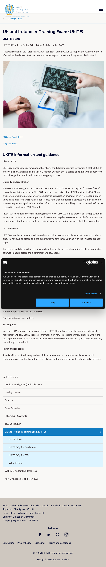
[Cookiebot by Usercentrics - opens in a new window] (86, 262)
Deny (52, 302)
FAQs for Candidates (13, 137)
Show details (91, 293)
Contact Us (8, 542)
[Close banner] (102, 262)
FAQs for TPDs (10, 143)
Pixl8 (66, 559)
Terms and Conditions (60, 542)
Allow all (86, 302)
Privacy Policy (24, 542)
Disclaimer (40, 542)
